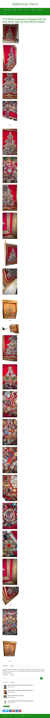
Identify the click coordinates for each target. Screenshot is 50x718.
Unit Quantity (39, 9)
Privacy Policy (22, 715)
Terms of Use (29, 715)
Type (32, 9)
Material (20, 9)
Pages (11, 715)
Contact (16, 715)
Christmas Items (7, 9)
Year (5, 13)
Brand (14, 9)
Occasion (27, 9)
